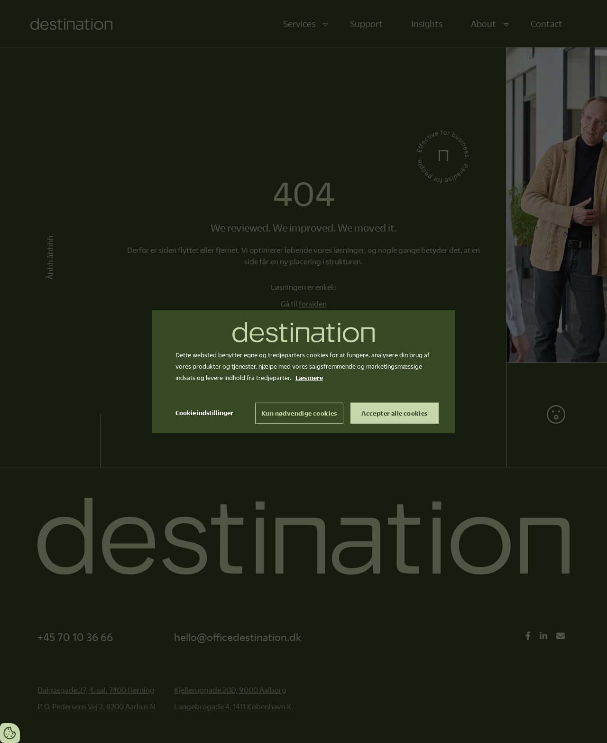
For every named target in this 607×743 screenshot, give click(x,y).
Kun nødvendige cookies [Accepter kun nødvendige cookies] (299, 412)
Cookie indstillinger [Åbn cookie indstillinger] (204, 412)
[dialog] (303, 371)
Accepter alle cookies (394, 412)
